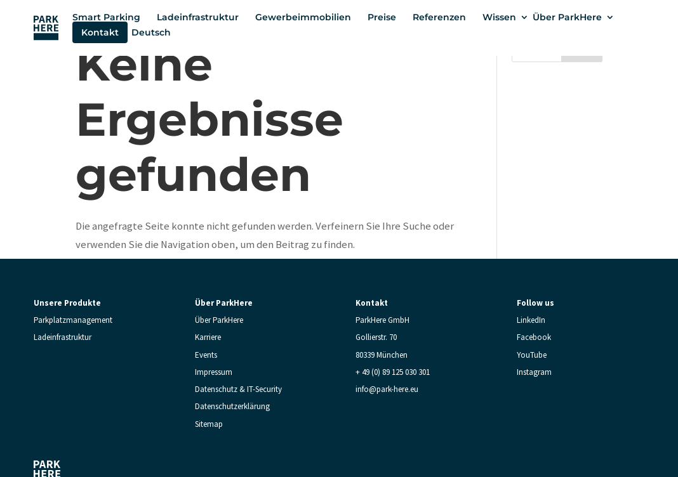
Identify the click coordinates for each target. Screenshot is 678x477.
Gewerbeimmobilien (303, 17)
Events (206, 355)
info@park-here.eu (387, 389)
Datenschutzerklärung (232, 406)
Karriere (208, 337)
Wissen (499, 17)
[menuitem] (157, 32)
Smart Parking (106, 17)
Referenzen (439, 17)
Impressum (213, 372)
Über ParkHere (567, 17)
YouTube (532, 355)
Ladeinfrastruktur (198, 17)
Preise (382, 17)
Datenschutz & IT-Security (238, 389)
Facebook (534, 337)
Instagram (534, 372)
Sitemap (209, 424)
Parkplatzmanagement (73, 320)
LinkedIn (531, 320)
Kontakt (100, 32)
